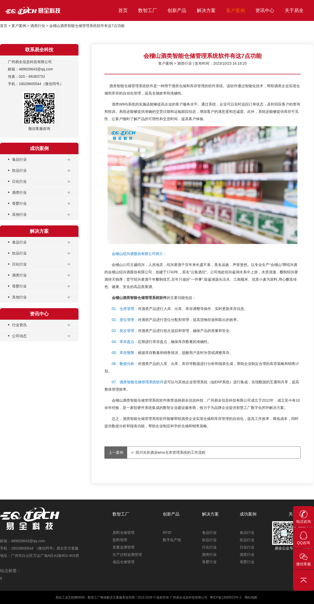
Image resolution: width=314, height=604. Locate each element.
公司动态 (17, 336)
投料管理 (120, 540)
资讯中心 (264, 10)
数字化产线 (172, 540)
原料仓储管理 (123, 532)
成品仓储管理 (123, 562)
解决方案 (206, 10)
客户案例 (235, 10)
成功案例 (248, 514)
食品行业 (17, 159)
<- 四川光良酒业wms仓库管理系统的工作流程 (155, 452)
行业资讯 (17, 325)
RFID (167, 532)
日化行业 (17, 181)
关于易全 (294, 10)
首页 (123, 10)
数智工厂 (147, 10)
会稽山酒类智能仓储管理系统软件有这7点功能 (87, 26)
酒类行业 (37, 26)
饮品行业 (17, 170)
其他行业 (17, 214)
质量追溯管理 (123, 547)
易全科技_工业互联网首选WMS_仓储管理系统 (44, 10)
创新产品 (176, 10)
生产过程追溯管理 (127, 554)
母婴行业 (17, 203)
